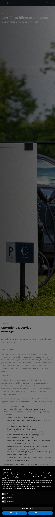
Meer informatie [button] (27, 508)
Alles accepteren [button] (40, 513)
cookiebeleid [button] (5, 479)
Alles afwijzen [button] (14, 513)
